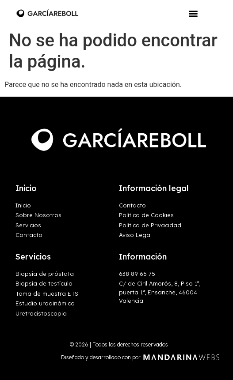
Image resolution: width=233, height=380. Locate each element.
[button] (193, 13)
